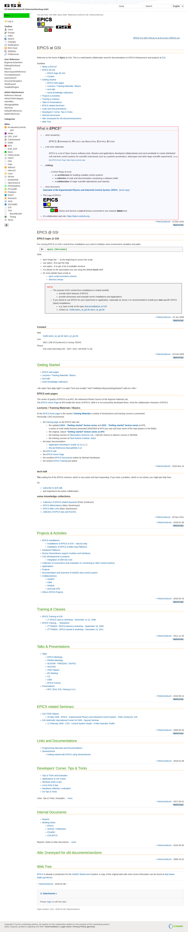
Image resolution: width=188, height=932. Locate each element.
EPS (8, 146)
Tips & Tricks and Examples (54, 775)
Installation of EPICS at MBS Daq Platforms (67, 547)
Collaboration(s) (49, 576)
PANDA (50, 585)
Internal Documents (51, 115)
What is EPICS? (49, 67)
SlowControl (84, 874)
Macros (7, 68)
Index (8, 36)
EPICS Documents (63, 457)
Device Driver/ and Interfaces (66, 553)
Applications (47, 566)
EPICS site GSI (140, 38)
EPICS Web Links (51, 508)
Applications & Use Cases (54, 779)
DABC (9, 143)
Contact (50, 76)
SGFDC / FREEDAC (56, 829)
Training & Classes (50, 99)
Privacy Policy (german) (84, 927)
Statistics (10, 51)
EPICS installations (51, 540)
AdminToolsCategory (13, 98)
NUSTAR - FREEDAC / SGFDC (61, 663)
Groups (9, 32)
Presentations (48, 686)
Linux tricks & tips (50, 785)
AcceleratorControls (15, 127)
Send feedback (52, 927)
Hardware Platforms (51, 550)
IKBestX (9, 167)
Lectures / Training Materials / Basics (64, 86)
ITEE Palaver (53, 670)
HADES (50, 579)
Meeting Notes (48, 822)
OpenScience (12, 183)
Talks (44, 654)
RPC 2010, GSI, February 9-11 (61, 689)
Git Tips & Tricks (49, 791)
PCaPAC (51, 832)
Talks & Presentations (52, 102)
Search (9, 39)
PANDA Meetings (55, 660)
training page (52, 422)
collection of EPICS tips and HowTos (59, 512)
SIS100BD (10, 204)
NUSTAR (51, 667)
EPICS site (175, 38)
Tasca (8, 220)
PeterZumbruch (96, 15)
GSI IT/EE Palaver (50, 714)
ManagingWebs (11, 104)
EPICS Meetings (54, 657)
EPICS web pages (55, 83)
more (70, 798)
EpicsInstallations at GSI (96, 306)
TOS (8, 210)
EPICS (50, 826)
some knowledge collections (60, 92)
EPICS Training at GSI (52, 616)
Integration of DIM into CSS (59, 560)
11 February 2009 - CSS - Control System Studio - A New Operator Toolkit (81, 723)
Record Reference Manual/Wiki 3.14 (65, 448)
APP (9, 130)
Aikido (8, 133)
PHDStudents (12, 186)
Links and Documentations (54, 109)
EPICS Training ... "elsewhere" (56, 623)
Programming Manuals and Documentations (62, 748)
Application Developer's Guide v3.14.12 (68, 445)
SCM (8, 201)
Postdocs (10, 192)
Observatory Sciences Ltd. (82, 435)
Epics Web (62, 15)
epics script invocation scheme (63, 276)
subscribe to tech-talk (52, 488)
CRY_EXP (10, 136)
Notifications (11, 45)
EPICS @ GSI (48, 70)
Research (10, 198)
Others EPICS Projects (52, 592)
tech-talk (51, 89)
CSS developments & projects (55, 556)
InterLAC (10, 170)
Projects (46, 569)
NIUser (9, 176)
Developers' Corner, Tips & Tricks (57, 112)
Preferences (11, 54)
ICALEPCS (52, 835)
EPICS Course (54, 683)
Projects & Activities (158, 38)
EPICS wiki (51, 451)
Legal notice (66, 927)
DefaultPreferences (13, 111)
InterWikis (8, 101)
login (49, 902)
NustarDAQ (11, 180)
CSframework (12, 139)
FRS (8, 161)
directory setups (56, 279)
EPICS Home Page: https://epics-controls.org (68, 160)
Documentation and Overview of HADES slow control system (70, 573)
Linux (8, 173)
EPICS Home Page (50, 402)
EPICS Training (60, 461)
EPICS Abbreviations (52, 505)
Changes (10, 42)
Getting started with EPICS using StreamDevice (69, 754)
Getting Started (49, 79)
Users (8, 29)
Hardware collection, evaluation (56, 788)
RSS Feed (10, 48)
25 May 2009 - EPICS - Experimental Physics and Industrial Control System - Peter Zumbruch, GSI (92, 717)
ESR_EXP (10, 149)
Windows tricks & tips (52, 782)
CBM (49, 582)
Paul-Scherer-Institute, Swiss (83, 438)
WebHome (72, 15)
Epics (7, 15)
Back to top (178, 225)
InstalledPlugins (11, 87)
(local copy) (124, 190)
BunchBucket (13, 213)
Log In (10, 21)
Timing (10, 217)
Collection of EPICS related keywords (60, 502)
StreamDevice (48, 751)
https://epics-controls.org (78, 216)
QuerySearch (10, 78)
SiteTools (8, 108)
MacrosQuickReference (15, 72)
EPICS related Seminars (53, 105)
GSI (163, 57)
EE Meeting (52, 673)
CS (48, 676)
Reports (45, 819)
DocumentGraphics (13, 81)
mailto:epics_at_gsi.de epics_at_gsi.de (87, 309)
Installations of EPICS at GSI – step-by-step (67, 543)
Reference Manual (12, 95)
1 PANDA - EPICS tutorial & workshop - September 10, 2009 (75, 626)
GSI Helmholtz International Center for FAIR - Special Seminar (70, 720)
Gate (8, 164)
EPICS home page (51, 413)
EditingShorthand (12, 65)
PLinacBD (10, 189)
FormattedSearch (12, 75)
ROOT (9, 195)
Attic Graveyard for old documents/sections (61, 118)
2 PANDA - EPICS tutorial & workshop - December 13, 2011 (75, 629)
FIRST (9, 158)
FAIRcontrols (12, 155)
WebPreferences (12, 114)
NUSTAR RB (53, 589)
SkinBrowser (10, 84)
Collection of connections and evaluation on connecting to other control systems (78, 563)
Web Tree (46, 122)
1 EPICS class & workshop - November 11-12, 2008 (71, 620)
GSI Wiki (53, 15)
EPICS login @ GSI (56, 73)
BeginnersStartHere (13, 62)
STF (8, 207)
